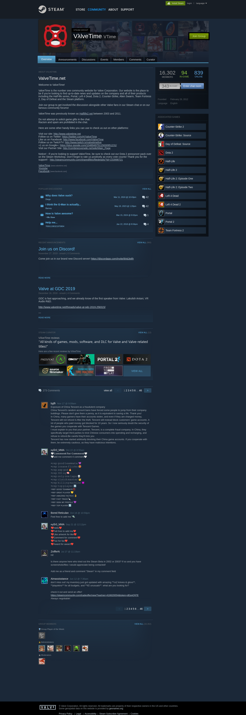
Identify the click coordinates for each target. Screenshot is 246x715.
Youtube (43, 168)
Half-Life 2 (171, 169)
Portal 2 (170, 221)
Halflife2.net (86, 113)
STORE (80, 9)
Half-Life (170, 161)
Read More (45, 278)
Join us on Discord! (57, 248)
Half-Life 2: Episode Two (179, 187)
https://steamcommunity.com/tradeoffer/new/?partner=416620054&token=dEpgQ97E (95, 595)
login (189, 3)
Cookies (134, 713)
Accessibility (90, 713)
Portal (169, 213)
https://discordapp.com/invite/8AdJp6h (112, 258)
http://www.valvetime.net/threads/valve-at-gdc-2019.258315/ (72, 307)
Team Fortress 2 (175, 230)
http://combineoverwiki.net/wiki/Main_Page (86, 148)
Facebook (44, 171)
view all (108, 390)
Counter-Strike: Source (178, 135)
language (200, 3)
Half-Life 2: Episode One (179, 178)
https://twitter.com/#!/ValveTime (79, 136)
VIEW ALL (146, 189)
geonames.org (116, 708)
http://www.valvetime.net (67, 133)
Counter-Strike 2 (175, 126)
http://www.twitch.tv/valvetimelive (83, 142)
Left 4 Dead (172, 195)
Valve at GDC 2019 (57, 288)
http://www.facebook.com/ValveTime (83, 139)
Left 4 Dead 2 (173, 204)
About (113, 9)
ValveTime (44, 165)
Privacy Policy (65, 713)
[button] (95, 197)
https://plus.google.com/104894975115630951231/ (88, 145)
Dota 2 (169, 152)
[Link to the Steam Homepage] (54, 12)
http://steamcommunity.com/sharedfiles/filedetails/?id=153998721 (86, 159)
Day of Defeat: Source (178, 144)
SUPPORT (127, 9)
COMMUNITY (97, 9)
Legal (78, 713)
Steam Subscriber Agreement (113, 713)
